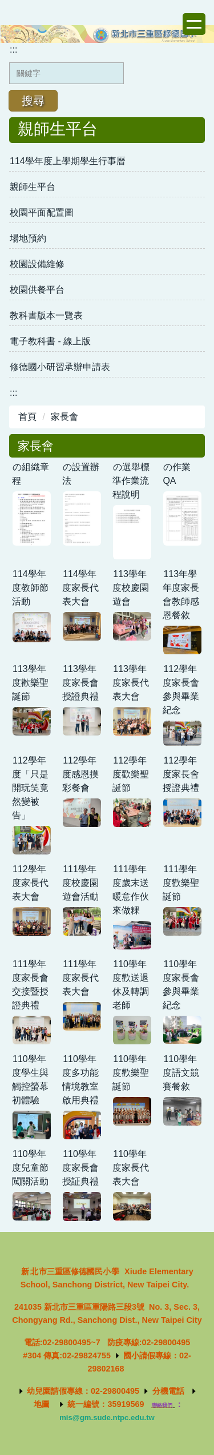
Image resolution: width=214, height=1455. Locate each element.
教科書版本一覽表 (46, 315)
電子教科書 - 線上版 (50, 341)
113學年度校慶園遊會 (130, 587)
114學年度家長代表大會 (80, 587)
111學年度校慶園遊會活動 (80, 882)
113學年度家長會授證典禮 (80, 682)
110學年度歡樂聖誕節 (130, 1072)
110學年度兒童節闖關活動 (30, 1167)
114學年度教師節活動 (30, 587)
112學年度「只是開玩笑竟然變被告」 (30, 788)
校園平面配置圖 (42, 212)
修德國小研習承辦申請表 (60, 367)
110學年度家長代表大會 (130, 1167)
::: (13, 49)
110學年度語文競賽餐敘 (181, 1072)
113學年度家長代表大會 (130, 682)
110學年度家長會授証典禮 (80, 1167)
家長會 (64, 417)
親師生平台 (32, 187)
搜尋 (33, 100)
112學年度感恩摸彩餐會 (80, 774)
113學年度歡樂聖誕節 (30, 682)
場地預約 (28, 238)
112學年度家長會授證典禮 (181, 774)
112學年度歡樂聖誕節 (130, 774)
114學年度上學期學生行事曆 (68, 161)
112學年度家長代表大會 (30, 882)
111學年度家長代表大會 (80, 977)
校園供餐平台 (37, 290)
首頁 (27, 417)
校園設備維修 (37, 264)
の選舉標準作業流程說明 (131, 480)
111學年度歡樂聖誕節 (181, 882)
